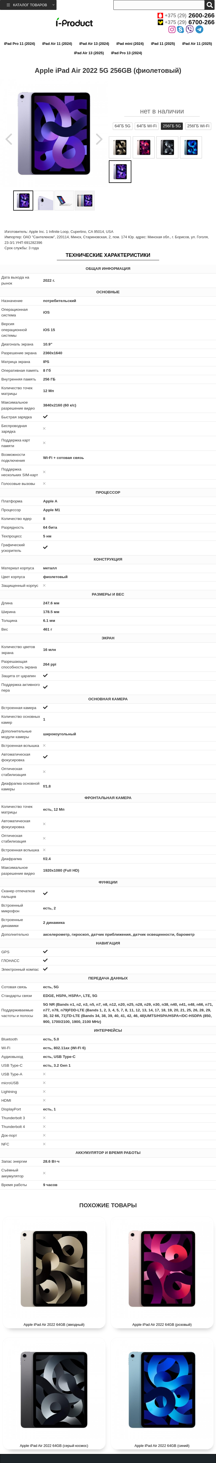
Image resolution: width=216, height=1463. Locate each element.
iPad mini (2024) (130, 43)
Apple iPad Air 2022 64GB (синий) (162, 1446)
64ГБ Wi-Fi (147, 126)
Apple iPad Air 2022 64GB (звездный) (54, 1324)
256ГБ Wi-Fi (198, 126)
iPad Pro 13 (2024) (126, 53)
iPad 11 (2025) (163, 43)
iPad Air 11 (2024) (57, 43)
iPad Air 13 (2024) (94, 43)
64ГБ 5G (122, 126)
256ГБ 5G (172, 126)
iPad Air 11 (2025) (197, 43)
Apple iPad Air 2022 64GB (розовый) (162, 1324)
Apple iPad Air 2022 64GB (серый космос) (54, 1446)
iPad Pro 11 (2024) (19, 43)
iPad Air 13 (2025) (89, 53)
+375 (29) (186, 15)
